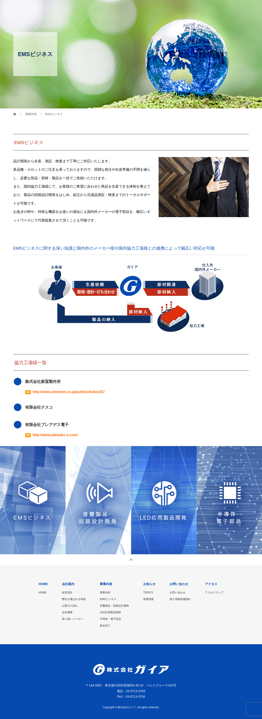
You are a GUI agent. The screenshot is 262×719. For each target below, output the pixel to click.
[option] (33, 500)
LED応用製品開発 (110, 612)
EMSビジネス (108, 599)
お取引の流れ (70, 605)
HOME (108, 7)
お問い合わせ (209, 7)
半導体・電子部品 (110, 618)
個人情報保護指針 (180, 599)
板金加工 (105, 625)
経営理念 (67, 592)
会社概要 (67, 612)
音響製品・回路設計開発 (114, 605)
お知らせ (181, 7)
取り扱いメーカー (72, 618)
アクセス (236, 7)
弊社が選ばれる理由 (74, 599)
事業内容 (156, 7)
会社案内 (132, 7)
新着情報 (148, 599)
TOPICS (148, 592)
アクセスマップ (214, 592)
